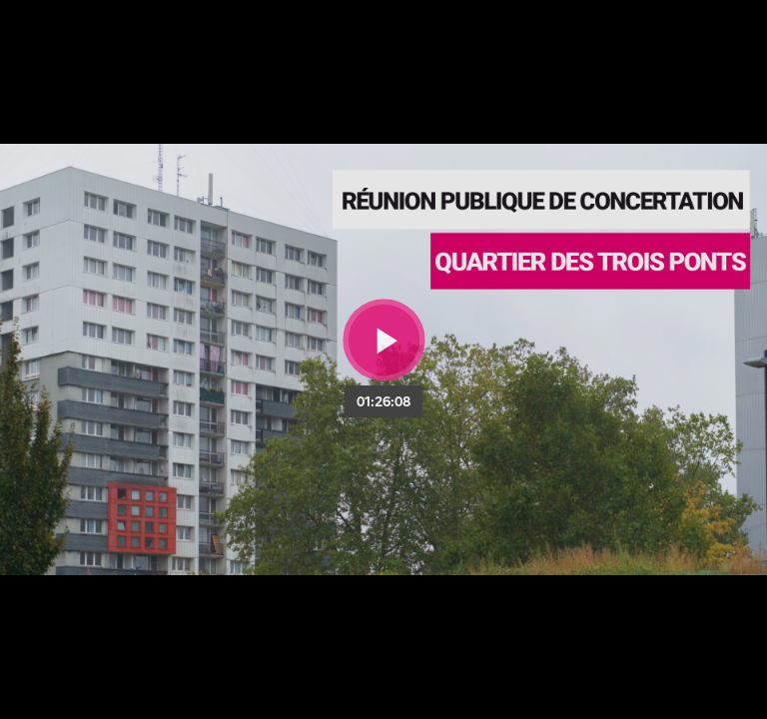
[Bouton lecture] (384, 340)
